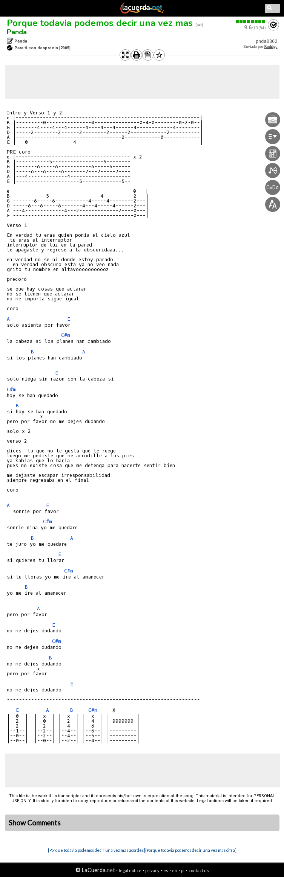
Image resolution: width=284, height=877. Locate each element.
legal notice (130, 870)
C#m (65, 335)
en (174, 870)
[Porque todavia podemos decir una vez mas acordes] (96, 850)
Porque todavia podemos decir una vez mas (100, 23)
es (165, 870)
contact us (199, 870)
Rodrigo (271, 46)
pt (183, 870)
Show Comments (35, 823)
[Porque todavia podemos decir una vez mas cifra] (190, 850)
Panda (17, 32)
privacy (152, 870)
